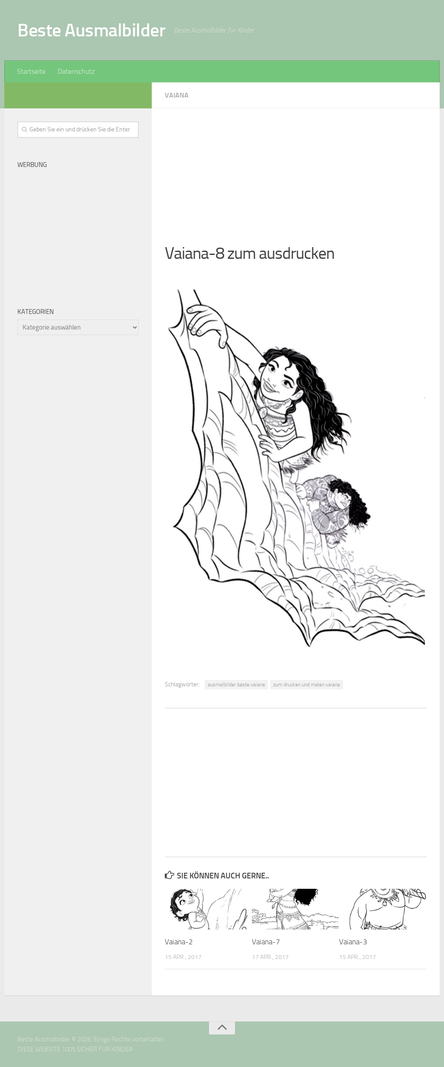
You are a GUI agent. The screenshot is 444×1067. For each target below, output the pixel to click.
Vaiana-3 (353, 941)
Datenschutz (76, 71)
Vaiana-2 (179, 941)
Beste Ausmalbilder (91, 30)
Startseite (31, 71)
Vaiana (177, 95)
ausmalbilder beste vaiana (236, 685)
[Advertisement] (296, 169)
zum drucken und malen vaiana (306, 685)
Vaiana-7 (266, 941)
